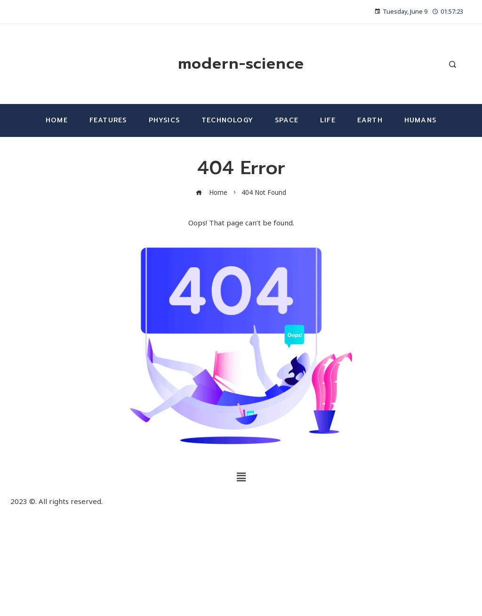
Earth (370, 120)
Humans (420, 120)
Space (286, 120)
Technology (227, 120)
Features (108, 120)
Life (328, 120)
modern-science (241, 63)
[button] (241, 477)
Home (57, 120)
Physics (164, 120)
